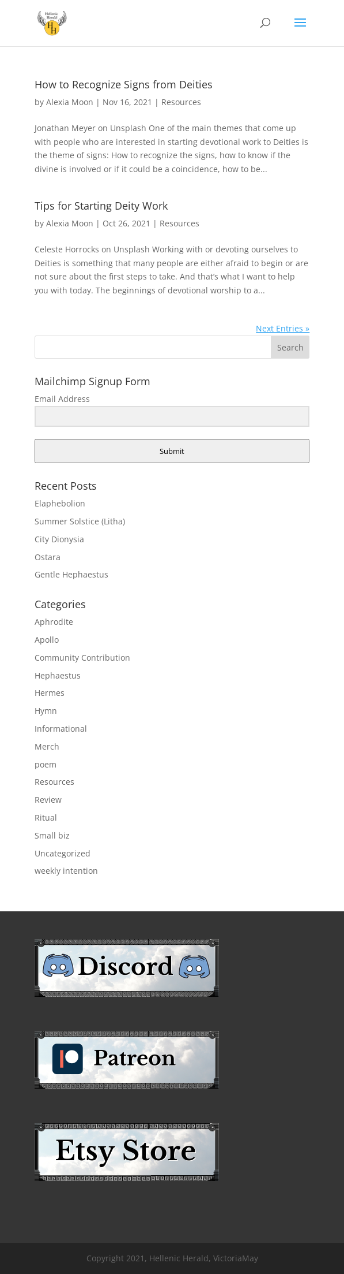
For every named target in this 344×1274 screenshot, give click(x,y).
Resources (181, 101)
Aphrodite (54, 621)
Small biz (52, 835)
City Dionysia (59, 539)
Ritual (46, 817)
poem (45, 764)
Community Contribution (82, 657)
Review (48, 799)
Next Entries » (282, 328)
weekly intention (66, 870)
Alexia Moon (69, 101)
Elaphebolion (60, 503)
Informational (61, 728)
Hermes (50, 692)
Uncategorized (62, 853)
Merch (47, 746)
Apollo (47, 639)
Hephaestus (58, 675)
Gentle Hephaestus (71, 574)
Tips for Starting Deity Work (101, 206)
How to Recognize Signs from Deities (124, 84)
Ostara (48, 557)
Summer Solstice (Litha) (80, 521)
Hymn (46, 710)
